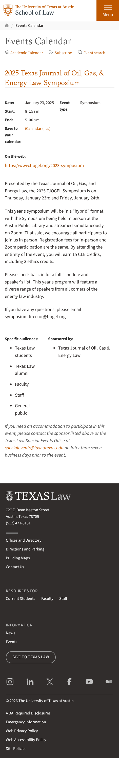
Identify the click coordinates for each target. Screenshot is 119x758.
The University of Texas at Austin (46, 701)
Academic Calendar (24, 53)
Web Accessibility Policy (26, 740)
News (10, 633)
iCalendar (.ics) (37, 128)
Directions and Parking (25, 549)
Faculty (47, 598)
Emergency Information (26, 722)
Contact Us (15, 567)
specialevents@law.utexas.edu (34, 447)
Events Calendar (29, 25)
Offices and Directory (24, 540)
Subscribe (60, 53)
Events (11, 642)
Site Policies (16, 748)
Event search (91, 53)
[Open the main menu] (107, 10)
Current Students (20, 598)
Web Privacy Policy (22, 731)
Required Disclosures (28, 713)
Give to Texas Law (30, 657)
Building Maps (18, 558)
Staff (63, 598)
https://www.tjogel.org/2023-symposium (44, 165)
